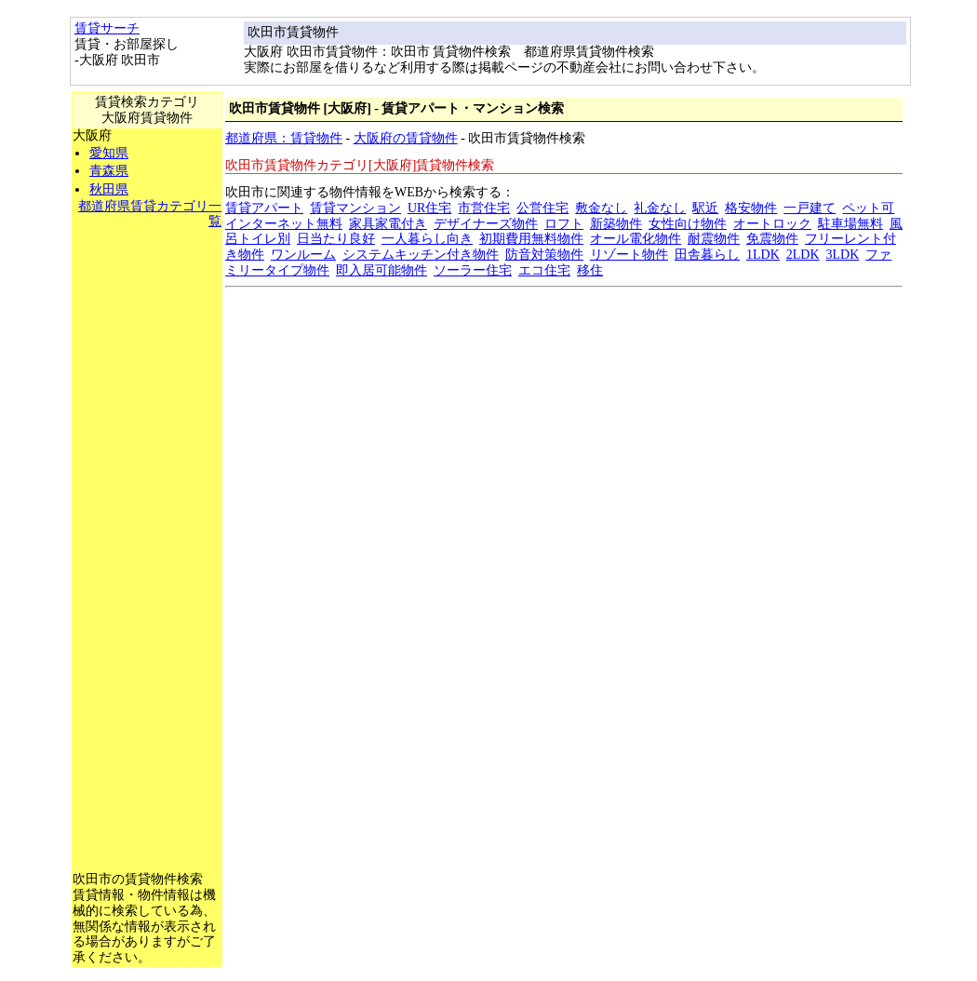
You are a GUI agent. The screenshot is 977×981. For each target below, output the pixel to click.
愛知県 (108, 153)
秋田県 (108, 189)
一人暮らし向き (427, 239)
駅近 (705, 208)
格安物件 (751, 208)
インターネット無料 (283, 224)
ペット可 (868, 208)
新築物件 (616, 224)
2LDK (803, 255)
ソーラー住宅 (473, 270)
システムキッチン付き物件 (420, 255)
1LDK (763, 255)
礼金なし (660, 208)
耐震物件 (714, 239)
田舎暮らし (707, 255)
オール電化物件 (635, 239)
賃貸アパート (264, 208)
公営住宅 (542, 208)
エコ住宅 (544, 270)
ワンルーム (303, 255)
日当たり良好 (336, 239)
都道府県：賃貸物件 (283, 138)
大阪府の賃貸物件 (406, 138)
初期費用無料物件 (531, 239)
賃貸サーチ (107, 28)
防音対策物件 (544, 255)
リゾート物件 (629, 255)
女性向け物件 (688, 224)
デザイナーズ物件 (486, 224)
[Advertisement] (147, 509)
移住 (590, 270)
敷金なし (601, 208)
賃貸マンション (355, 208)
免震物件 (772, 239)
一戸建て (809, 208)
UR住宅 (429, 208)
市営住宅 (484, 208)
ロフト (563, 224)
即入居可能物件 (381, 270)
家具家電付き (388, 224)
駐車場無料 (850, 224)
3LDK (843, 255)
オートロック (772, 224)
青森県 (108, 171)
